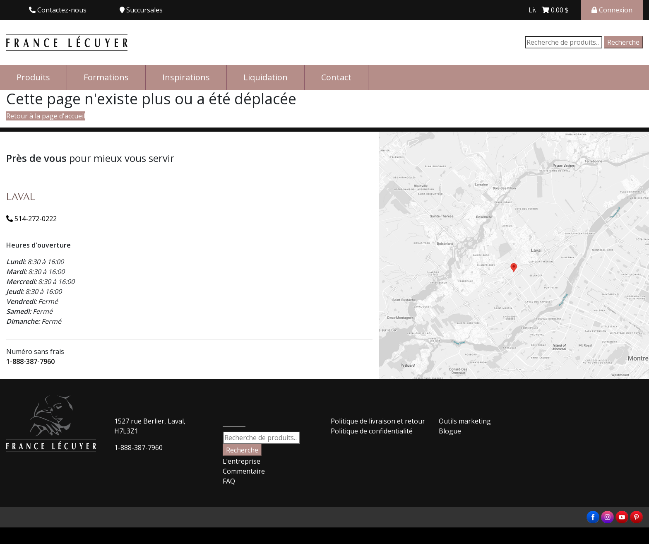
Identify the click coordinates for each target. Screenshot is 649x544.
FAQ (229, 481)
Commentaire (244, 471)
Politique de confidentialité (372, 431)
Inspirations (186, 77)
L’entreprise (241, 461)
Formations (106, 77)
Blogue (450, 431)
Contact (336, 77)
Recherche (623, 42)
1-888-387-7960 (30, 361)
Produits (33, 77)
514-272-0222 (31, 218)
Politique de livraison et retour (378, 421)
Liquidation (265, 77)
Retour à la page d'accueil (45, 115)
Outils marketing (465, 421)
